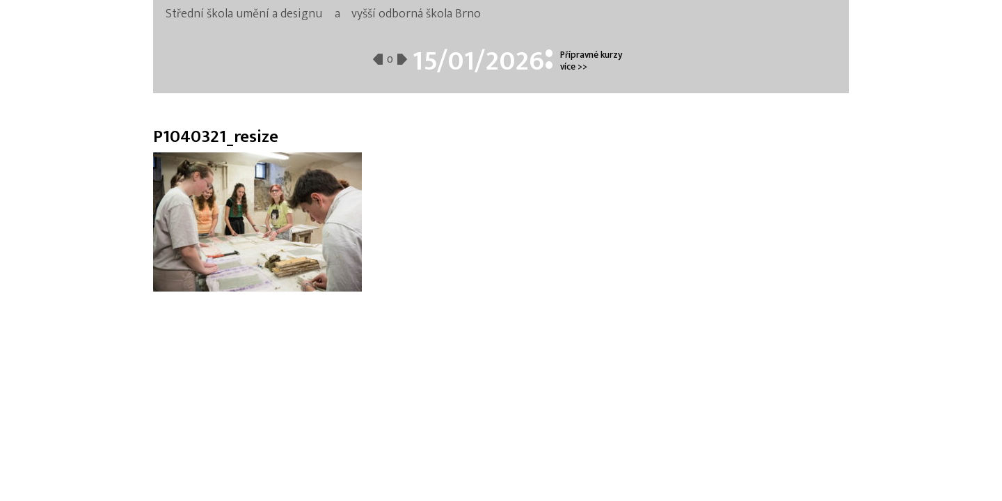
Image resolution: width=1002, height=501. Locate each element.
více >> (573, 66)
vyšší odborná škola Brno (416, 13)
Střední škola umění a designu (244, 13)
